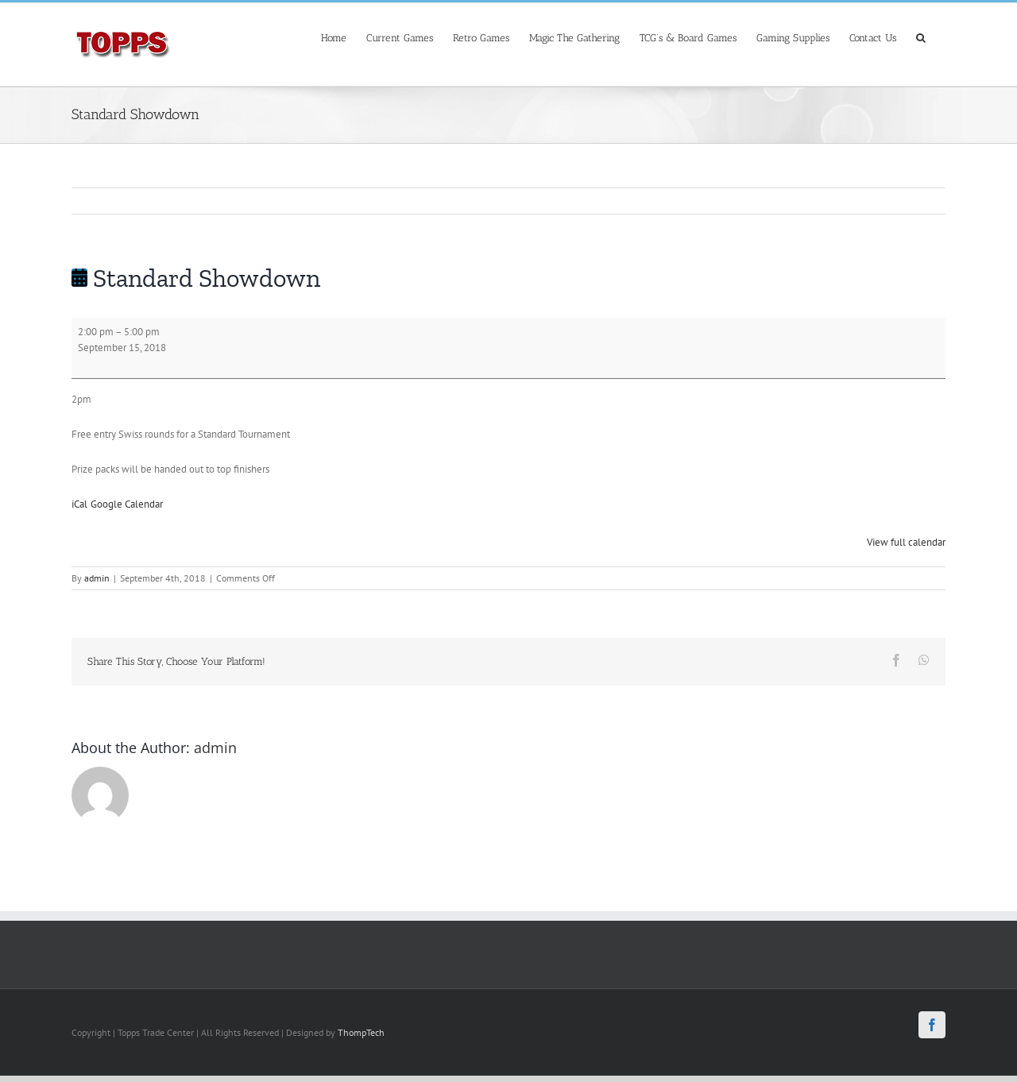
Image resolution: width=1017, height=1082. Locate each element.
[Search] (921, 36)
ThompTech (361, 1032)
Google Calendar (127, 504)
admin (97, 578)
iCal (79, 504)
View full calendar (906, 542)
